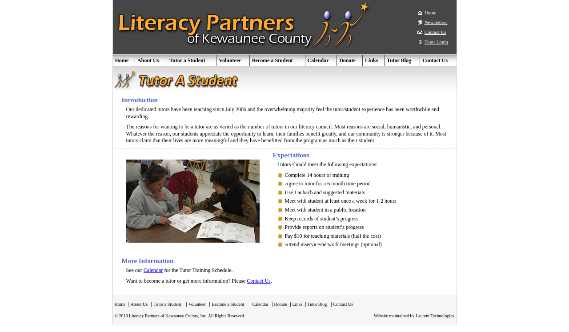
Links (371, 60)
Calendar (318, 60)
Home (431, 12)
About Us (148, 60)
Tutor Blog (399, 60)
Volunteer (230, 60)
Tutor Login (436, 41)
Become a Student (272, 60)
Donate (347, 60)
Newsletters (436, 22)
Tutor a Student (187, 60)
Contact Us (435, 32)
